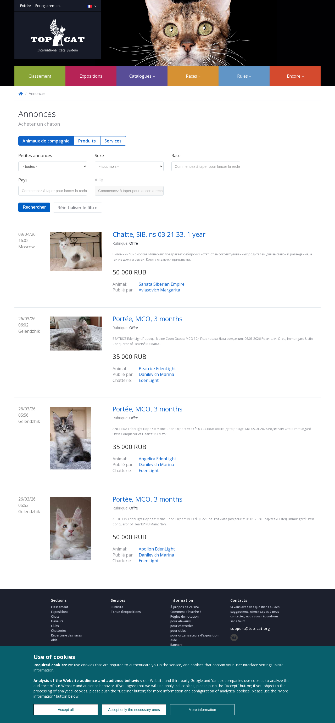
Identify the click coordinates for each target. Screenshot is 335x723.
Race (176, 155)
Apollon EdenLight (157, 549)
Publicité (117, 607)
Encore (295, 76)
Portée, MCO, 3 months (147, 318)
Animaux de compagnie (46, 141)
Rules (244, 76)
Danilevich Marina (156, 374)
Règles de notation (184, 616)
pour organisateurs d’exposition (194, 635)
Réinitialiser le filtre (78, 207)
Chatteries (58, 630)
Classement (40, 76)
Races (193, 76)
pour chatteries (181, 626)
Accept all (66, 710)
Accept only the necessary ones (134, 710)
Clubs (55, 626)
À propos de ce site (184, 607)
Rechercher (34, 207)
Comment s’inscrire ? (185, 612)
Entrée (25, 5)
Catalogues (142, 76)
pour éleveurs (180, 621)
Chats (55, 616)
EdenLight (149, 380)
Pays (22, 180)
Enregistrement (48, 5)
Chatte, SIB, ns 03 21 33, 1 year (159, 234)
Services (112, 141)
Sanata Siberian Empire (162, 284)
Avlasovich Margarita (159, 290)
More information (202, 710)
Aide (54, 640)
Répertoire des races (66, 635)
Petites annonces (35, 155)
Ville (99, 180)
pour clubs (178, 630)
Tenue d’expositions (126, 612)
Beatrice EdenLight (157, 368)
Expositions (91, 76)
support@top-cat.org (250, 628)
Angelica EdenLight (157, 459)
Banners (176, 644)
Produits (87, 141)
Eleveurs (57, 621)
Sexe (99, 155)
